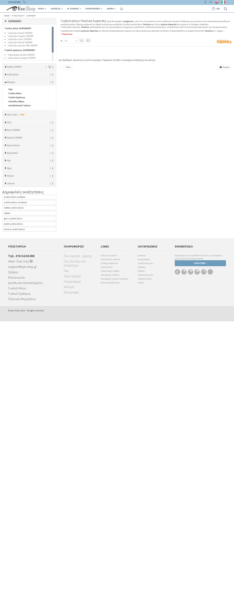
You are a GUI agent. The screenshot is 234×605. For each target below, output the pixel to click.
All (9, 374)
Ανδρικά (12, 177)
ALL (12, 298)
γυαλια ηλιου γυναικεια (15, 486)
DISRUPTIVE (14, 285)
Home (6, 15)
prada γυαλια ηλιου (13, 507)
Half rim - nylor (15, 382)
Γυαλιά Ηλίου (18, 15)
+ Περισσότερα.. (67, 34)
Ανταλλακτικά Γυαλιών (19, 131)
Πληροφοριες (93, 8)
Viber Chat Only (20, 545)
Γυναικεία (13, 181)
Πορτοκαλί (15, 315)
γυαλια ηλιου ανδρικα (14, 480)
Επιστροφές (71, 576)
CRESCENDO (15, 277)
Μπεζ (12, 306)
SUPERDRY (31, 15)
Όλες (12, 428)
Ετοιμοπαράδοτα (17, 90)
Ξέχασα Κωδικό (145, 562)
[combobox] (70, 40)
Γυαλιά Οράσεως (16, 123)
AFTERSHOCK (15, 269)
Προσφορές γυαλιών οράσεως (114, 562)
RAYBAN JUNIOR (17, 249)
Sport (11, 173)
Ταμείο (141, 566)
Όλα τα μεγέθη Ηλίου (110, 566)
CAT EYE (12, 400)
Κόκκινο (14, 323)
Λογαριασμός (144, 543)
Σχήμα (9, 389)
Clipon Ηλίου (16, 340)
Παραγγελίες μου (145, 558)
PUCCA (12, 245)
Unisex (11, 169)
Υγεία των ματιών (109, 539)
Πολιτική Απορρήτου (22, 583)
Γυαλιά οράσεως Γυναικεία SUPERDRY (22, 57)
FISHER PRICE (15, 225)
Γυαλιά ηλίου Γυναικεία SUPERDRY (20, 36)
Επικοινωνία (16, 561)
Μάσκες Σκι (14, 189)
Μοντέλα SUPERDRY (14, 254)
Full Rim (12, 378)
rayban (7, 496)
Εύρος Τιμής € (16, 140)
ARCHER (12, 273)
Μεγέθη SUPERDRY (14, 66)
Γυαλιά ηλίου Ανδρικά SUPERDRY (20, 32)
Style (9, 366)
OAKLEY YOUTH (16, 233)
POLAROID (13, 237)
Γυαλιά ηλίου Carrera (110, 543)
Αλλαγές (69, 571)
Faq (66, 554)
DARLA (12, 281)
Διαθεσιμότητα (13, 83)
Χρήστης (142, 550)
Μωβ (12, 311)
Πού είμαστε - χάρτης (78, 540)
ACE (10, 265)
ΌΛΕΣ (11, 450)
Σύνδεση (142, 539)
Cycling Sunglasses (109, 547)
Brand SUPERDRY (13, 201)
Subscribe (200, 546)
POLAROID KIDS (16, 241)
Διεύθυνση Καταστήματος (25, 566)
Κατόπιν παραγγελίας (20, 94)
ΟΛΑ (10, 74)
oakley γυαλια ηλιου (14, 491)
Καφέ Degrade (17, 356)
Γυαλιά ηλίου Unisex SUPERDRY (20, 39)
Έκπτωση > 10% (16, 432)
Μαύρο (13, 319)
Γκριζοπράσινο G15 (20, 360)
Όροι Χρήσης (72, 560)
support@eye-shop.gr (22, 550)
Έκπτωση (10, 420)
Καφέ (12, 352)
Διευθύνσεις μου (145, 547)
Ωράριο (13, 556)
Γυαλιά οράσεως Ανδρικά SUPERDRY (21, 54)
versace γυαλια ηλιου (14, 512)
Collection (11, 443)
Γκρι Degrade (16, 348)
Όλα (11, 98)
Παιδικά (12, 185)
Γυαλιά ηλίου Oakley (110, 554)
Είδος (9, 158)
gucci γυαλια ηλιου (13, 502)
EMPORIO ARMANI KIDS (20, 221)
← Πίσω (67, 67)
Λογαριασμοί (72, 565)
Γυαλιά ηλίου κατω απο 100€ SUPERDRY (22, 45)
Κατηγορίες (11, 107)
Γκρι (12, 344)
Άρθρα (111, 8)
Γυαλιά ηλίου (107, 550)
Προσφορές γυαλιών (110, 558)
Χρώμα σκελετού (13, 291)
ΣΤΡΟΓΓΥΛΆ (14, 404)
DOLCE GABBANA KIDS (20, 217)
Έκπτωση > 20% (16, 436)
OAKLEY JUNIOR (17, 229)
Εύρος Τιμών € (14, 147)
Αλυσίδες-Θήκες (16, 127)
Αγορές (225, 67)
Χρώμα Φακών (12, 329)
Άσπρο (13, 302)
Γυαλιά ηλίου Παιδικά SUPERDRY (20, 42)
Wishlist (141, 554)
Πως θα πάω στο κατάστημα (75, 547)
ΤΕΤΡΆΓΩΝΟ (14, 408)
